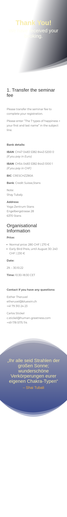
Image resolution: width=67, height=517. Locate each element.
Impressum (22, 498)
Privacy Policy (42, 498)
